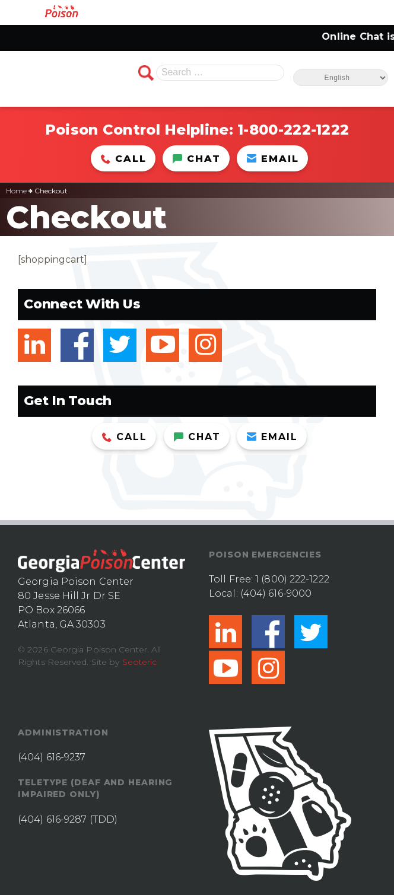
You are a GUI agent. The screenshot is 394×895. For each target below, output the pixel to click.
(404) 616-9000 (276, 593)
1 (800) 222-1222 (292, 579)
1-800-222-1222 (293, 129)
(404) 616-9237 (51, 757)
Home (16, 190)
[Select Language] (340, 77)
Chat (197, 158)
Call (124, 158)
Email (273, 158)
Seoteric (139, 662)
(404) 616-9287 (52, 819)
